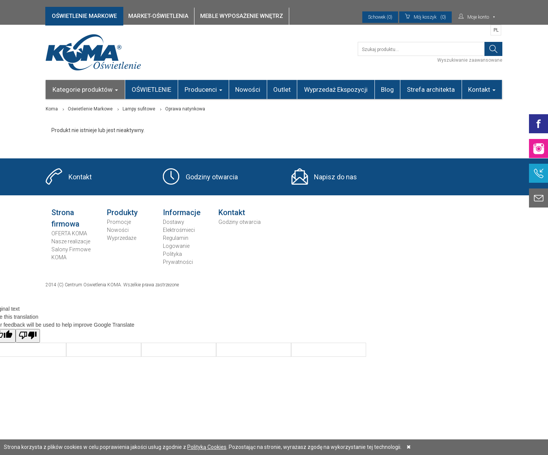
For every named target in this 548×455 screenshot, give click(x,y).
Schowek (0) (380, 17)
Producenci (203, 89)
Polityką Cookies (206, 447)
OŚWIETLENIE (151, 89)
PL (496, 30)
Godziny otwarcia (212, 177)
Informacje (182, 212)
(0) (425, 17)
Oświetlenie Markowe (90, 109)
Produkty (122, 212)
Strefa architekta (431, 89)
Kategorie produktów (85, 89)
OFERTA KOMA (69, 233)
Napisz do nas (335, 177)
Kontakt (481, 89)
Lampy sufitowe (139, 109)
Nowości (247, 89)
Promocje (119, 222)
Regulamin (175, 238)
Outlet (282, 89)
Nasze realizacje (70, 241)
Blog (387, 89)
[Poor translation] (28, 336)
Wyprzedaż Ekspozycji (336, 89)
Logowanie (176, 246)
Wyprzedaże (121, 238)
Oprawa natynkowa (185, 109)
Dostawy (173, 222)
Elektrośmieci (179, 230)
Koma (52, 109)
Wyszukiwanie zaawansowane (469, 60)
